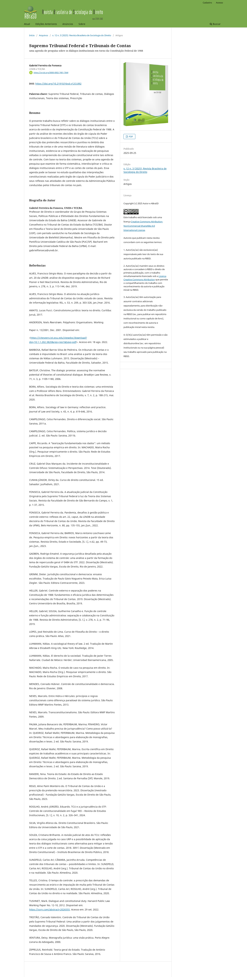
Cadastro (207, 2)
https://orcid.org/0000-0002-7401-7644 (51, 72)
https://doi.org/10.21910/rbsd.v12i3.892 (58, 83)
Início (32, 35)
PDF (130, 136)
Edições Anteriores (46, 24)
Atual (27, 24)
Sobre (82, 24)
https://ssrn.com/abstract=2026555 (49, 909)
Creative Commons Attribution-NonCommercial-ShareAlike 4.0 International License (143, 226)
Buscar (215, 24)
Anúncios (67, 24)
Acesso (219, 2)
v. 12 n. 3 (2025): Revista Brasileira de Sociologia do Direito (81, 35)
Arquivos (43, 35)
